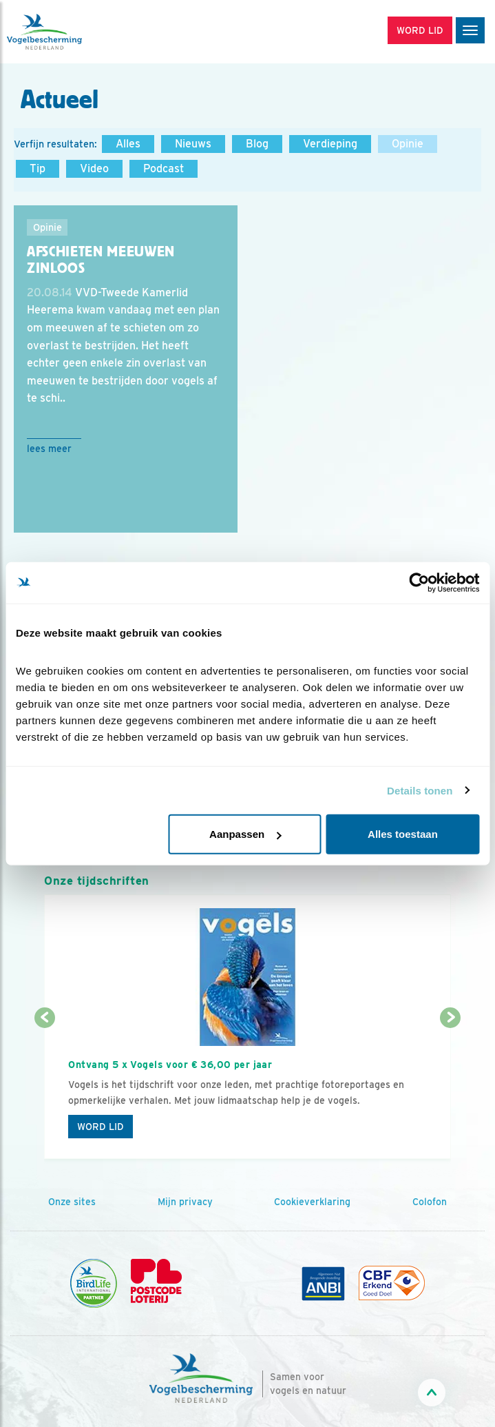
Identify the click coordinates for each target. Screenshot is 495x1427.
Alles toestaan (403, 834)
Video (94, 168)
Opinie (407, 143)
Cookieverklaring (312, 1201)
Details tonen (419, 790)
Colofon (429, 1201)
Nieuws (193, 143)
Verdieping (330, 143)
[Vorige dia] (44, 1089)
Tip (37, 168)
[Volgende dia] (450, 1089)
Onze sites (72, 1201)
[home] (69, 32)
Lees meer (49, 448)
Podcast (163, 168)
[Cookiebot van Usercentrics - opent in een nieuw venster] (419, 582)
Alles (128, 143)
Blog (257, 143)
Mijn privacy (185, 1201)
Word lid (100, 1126)
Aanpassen (245, 834)
